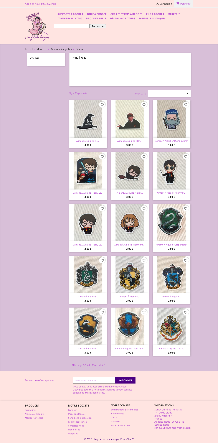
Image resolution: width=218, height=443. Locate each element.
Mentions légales (77, 413)
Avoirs (114, 417)
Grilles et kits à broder (126, 14)
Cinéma (34, 58)
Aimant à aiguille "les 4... (172, 348)
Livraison (72, 409)
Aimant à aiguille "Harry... (130, 192)
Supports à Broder (70, 14)
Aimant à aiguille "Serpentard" (171, 244)
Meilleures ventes (34, 417)
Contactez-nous (76, 425)
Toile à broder (97, 14)
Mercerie (174, 14)
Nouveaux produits (34, 413)
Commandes (117, 413)
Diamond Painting (70, 18)
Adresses (116, 421)
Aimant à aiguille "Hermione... (129, 244)
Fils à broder (155, 14)
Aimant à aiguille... (88, 296)
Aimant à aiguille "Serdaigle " (130, 348)
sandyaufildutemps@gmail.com (172, 427)
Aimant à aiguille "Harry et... (87, 192)
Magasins (73, 433)
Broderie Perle (96, 18)
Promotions (30, 409)
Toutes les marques (152, 18)
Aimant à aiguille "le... (87, 140)
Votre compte (120, 405)
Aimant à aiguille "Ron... (129, 140)
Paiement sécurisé (77, 421)
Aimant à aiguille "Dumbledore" (171, 140)
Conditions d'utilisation (80, 417)
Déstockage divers (122, 18)
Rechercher (98, 26)
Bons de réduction (120, 425)
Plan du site (74, 429)
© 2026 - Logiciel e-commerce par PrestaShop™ (109, 439)
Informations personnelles (124, 409)
